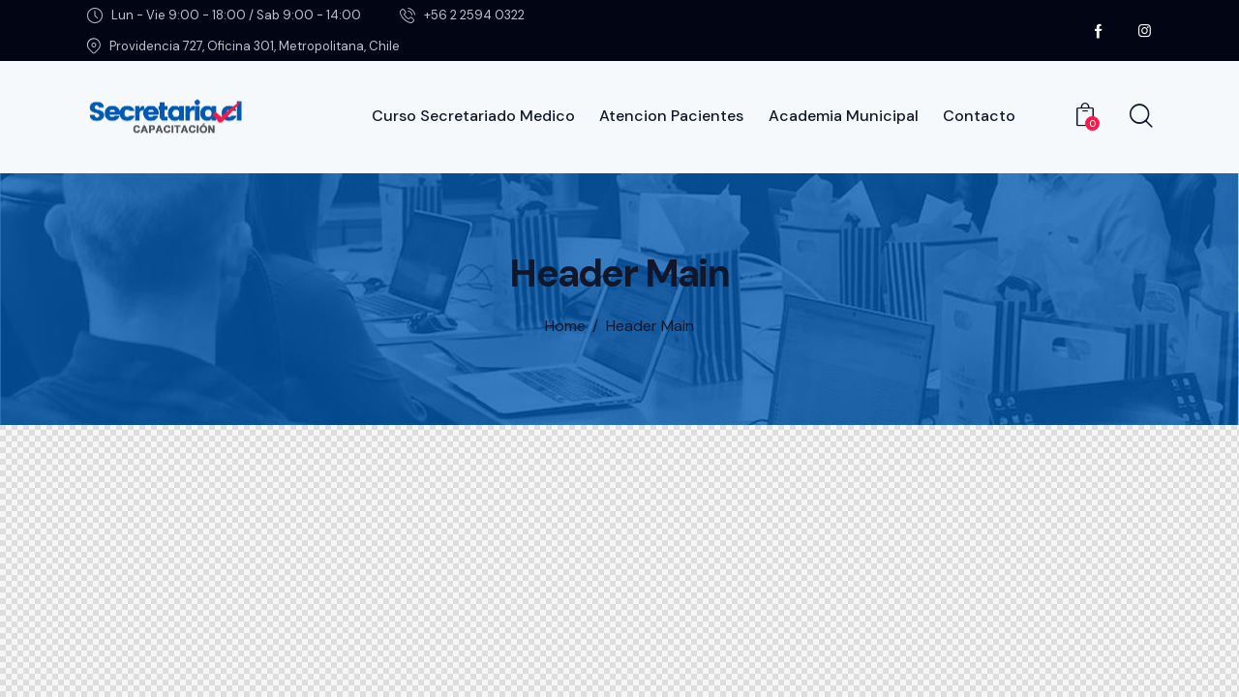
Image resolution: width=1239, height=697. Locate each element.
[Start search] (1140, 117)
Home (565, 326)
